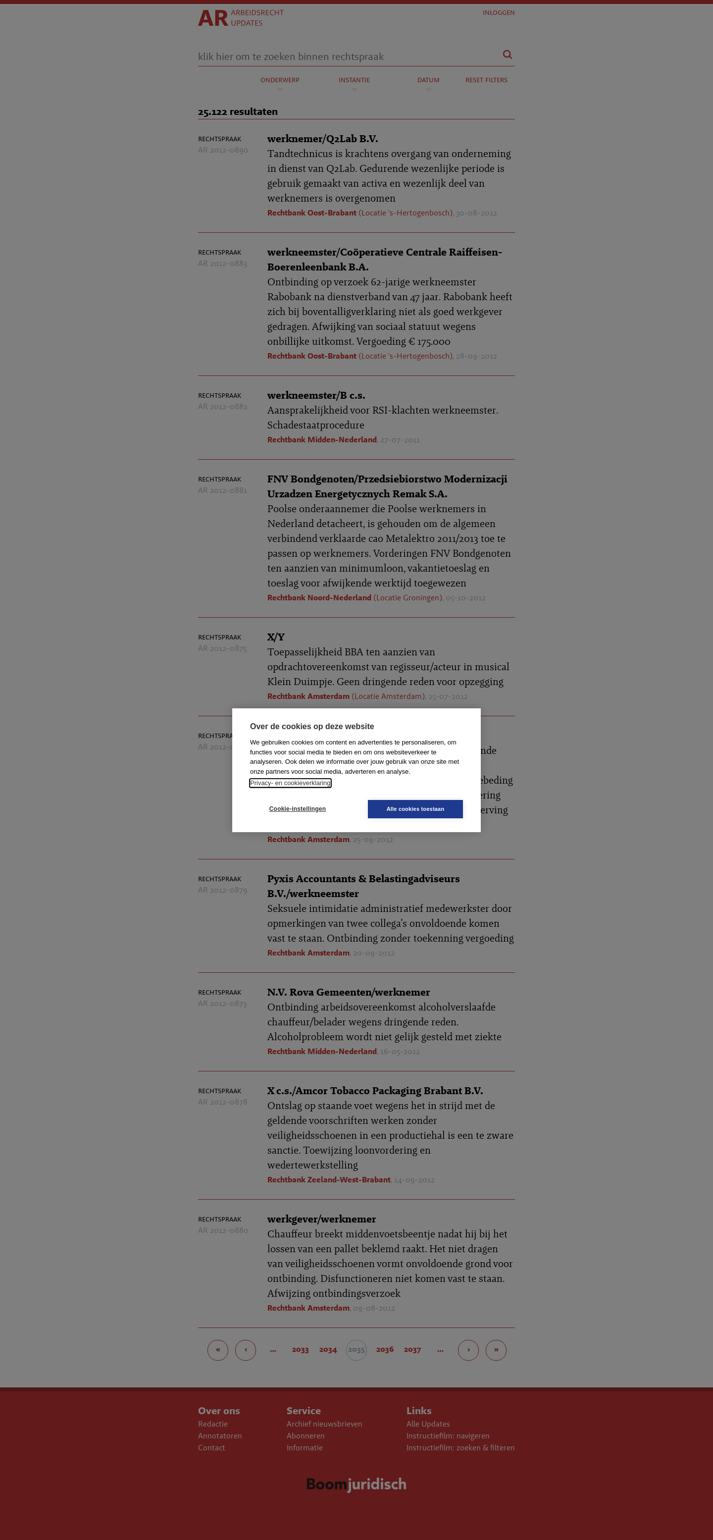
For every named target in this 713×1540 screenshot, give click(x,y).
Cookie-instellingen (297, 808)
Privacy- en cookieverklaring (290, 783)
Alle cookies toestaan (416, 809)
